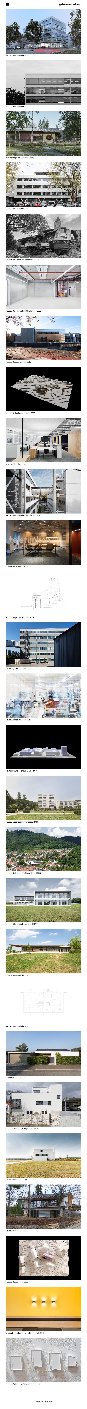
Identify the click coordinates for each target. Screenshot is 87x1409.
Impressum (39, 1402)
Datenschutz (48, 1402)
